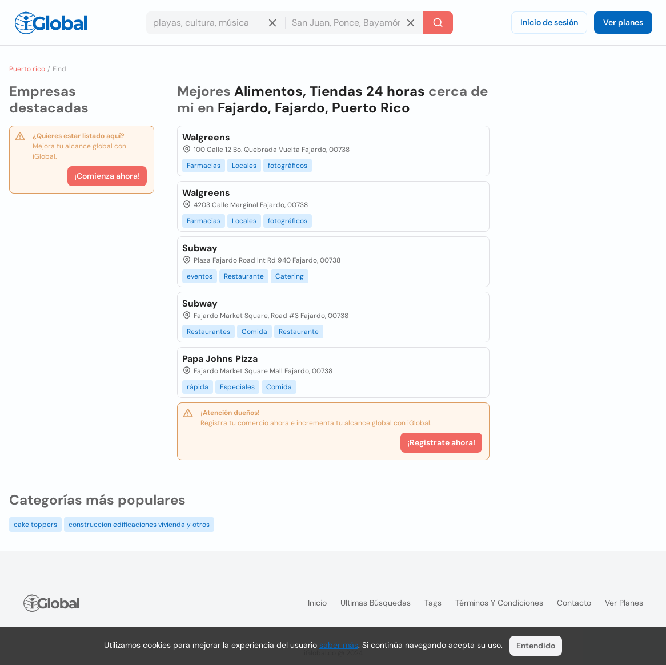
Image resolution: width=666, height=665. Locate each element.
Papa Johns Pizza (220, 359)
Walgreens (206, 137)
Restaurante (244, 276)
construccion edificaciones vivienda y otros (139, 524)
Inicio (317, 603)
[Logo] (51, 22)
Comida (254, 331)
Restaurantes (208, 331)
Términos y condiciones (499, 603)
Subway (200, 248)
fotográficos (287, 165)
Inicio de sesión (549, 22)
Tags (433, 603)
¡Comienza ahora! (107, 176)
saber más (338, 645)
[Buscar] (438, 22)
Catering (289, 276)
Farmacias (203, 165)
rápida (197, 387)
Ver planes (623, 22)
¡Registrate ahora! (441, 442)
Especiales (237, 387)
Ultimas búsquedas (375, 603)
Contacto (574, 603)
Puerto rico (27, 69)
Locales (244, 165)
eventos (199, 276)
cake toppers (35, 524)
